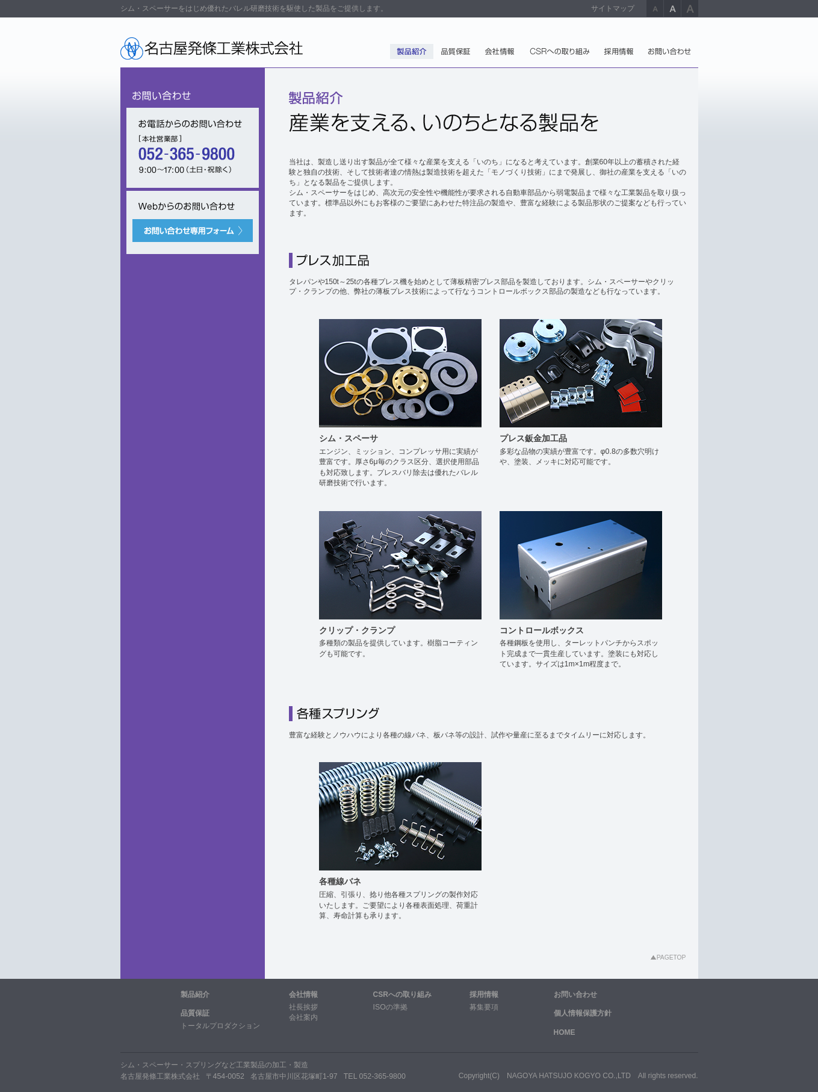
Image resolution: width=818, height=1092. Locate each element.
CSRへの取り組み (402, 994)
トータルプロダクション (220, 1026)
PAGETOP (671, 957)
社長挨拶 (303, 1007)
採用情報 (483, 994)
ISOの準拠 (390, 1007)
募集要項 (483, 1007)
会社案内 (303, 1017)
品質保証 (195, 1013)
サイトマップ (612, 8)
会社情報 (303, 994)
